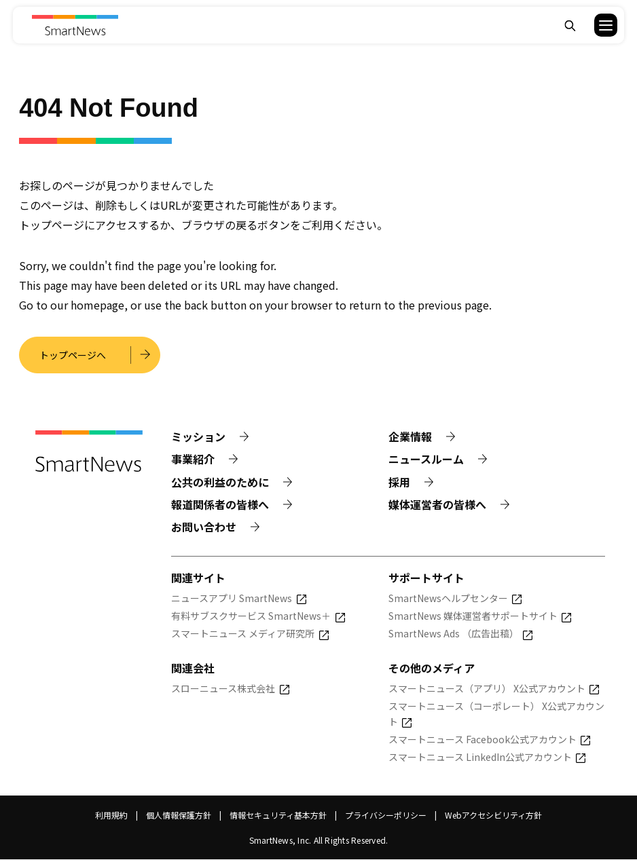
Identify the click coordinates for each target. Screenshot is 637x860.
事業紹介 (193, 459)
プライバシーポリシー (385, 815)
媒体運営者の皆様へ (437, 504)
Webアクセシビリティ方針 (493, 815)
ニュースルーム (426, 459)
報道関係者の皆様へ (220, 504)
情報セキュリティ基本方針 (278, 815)
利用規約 (111, 815)
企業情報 (410, 437)
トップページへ (73, 355)
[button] (597, 25)
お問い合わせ (203, 527)
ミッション (198, 437)
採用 (399, 482)
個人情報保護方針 (178, 815)
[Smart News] (74, 25)
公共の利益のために (220, 482)
